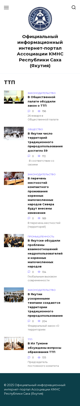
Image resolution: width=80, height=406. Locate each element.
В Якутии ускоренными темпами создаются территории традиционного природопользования (45, 305)
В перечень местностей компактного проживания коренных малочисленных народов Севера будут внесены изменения (41, 196)
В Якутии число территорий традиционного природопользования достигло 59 (45, 142)
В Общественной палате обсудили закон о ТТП (41, 101)
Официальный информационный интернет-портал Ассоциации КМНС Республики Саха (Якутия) (40, 51)
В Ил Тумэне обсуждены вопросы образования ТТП (44, 348)
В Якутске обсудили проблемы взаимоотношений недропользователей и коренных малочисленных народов (45, 253)
